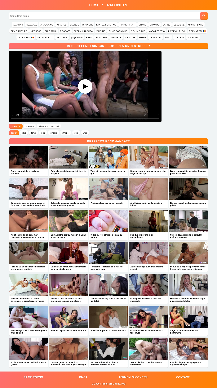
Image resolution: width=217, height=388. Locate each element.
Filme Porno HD (118, 31)
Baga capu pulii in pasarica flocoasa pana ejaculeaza (188, 172)
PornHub (116, 37)
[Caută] (204, 16)
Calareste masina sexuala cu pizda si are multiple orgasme (68, 204)
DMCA (83, 377)
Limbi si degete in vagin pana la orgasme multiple (186, 363)
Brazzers (101, 37)
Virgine (100, 31)
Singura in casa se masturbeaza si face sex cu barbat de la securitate (28, 204)
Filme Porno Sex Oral (49, 126)
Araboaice (46, 25)
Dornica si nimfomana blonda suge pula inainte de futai (187, 299)
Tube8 (142, 37)
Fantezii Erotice (106, 25)
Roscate (65, 31)
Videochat (26, 37)
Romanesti (197, 31)
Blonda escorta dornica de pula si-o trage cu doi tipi (148, 172)
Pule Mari (51, 31)
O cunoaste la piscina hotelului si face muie (146, 331)
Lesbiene (179, 25)
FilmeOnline (108, 5)
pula (43, 133)
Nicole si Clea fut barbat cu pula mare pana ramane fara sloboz (66, 299)
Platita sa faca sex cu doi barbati (107, 203)
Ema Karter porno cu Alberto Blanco (108, 330)
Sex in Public (45, 37)
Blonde (74, 25)
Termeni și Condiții (133, 377)
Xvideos (179, 37)
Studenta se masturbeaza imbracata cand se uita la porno (68, 268)
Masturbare (195, 25)
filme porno (33, 377)
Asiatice (61, 25)
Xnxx (168, 37)
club (24, 133)
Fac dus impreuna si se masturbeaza (141, 236)
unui (85, 133)
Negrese (36, 31)
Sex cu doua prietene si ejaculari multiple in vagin (186, 236)
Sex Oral (62, 37)
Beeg (89, 37)
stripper (65, 133)
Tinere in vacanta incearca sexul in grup (108, 172)
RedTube (130, 37)
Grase (142, 25)
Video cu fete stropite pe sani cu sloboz (106, 236)
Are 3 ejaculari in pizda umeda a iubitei (146, 204)
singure (53, 133)
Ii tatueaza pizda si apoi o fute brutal (68, 330)
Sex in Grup (138, 31)
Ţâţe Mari (77, 37)
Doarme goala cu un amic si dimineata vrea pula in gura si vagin (68, 363)
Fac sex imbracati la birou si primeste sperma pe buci (104, 363)
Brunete (87, 25)
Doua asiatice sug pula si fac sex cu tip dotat (108, 299)
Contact (182, 377)
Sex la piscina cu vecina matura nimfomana (146, 363)
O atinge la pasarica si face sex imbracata (145, 299)
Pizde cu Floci (176, 31)
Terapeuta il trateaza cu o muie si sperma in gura (107, 268)
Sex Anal (31, 25)
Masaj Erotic (157, 31)
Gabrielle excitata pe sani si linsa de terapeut (68, 172)
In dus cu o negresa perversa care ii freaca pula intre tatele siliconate (188, 268)
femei (33, 133)
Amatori (18, 25)
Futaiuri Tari (127, 25)
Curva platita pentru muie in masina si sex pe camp (68, 236)
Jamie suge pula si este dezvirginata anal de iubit (29, 331)
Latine (166, 25)
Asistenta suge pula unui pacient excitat (146, 268)
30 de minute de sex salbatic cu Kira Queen (28, 363)
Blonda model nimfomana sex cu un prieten (188, 204)
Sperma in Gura (83, 31)
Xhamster (155, 37)
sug (76, 133)
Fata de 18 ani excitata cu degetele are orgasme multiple (28, 268)
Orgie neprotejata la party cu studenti (25, 172)
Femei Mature (19, 31)
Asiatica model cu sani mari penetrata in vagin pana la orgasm (27, 236)
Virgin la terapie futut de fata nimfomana (184, 331)
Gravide (154, 25)
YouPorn (193, 37)
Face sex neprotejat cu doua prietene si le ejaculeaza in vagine (27, 299)
